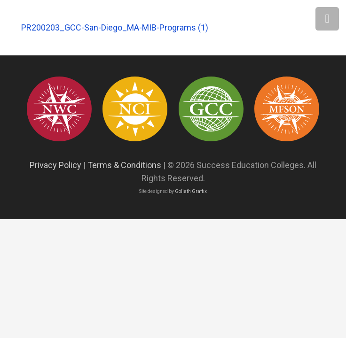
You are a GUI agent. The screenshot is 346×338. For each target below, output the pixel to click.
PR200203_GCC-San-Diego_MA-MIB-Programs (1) (114, 27)
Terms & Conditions (124, 165)
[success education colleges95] (59, 109)
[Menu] (327, 19)
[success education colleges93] (134, 109)
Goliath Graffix (191, 191)
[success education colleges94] (211, 109)
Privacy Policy (55, 165)
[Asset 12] (286, 109)
